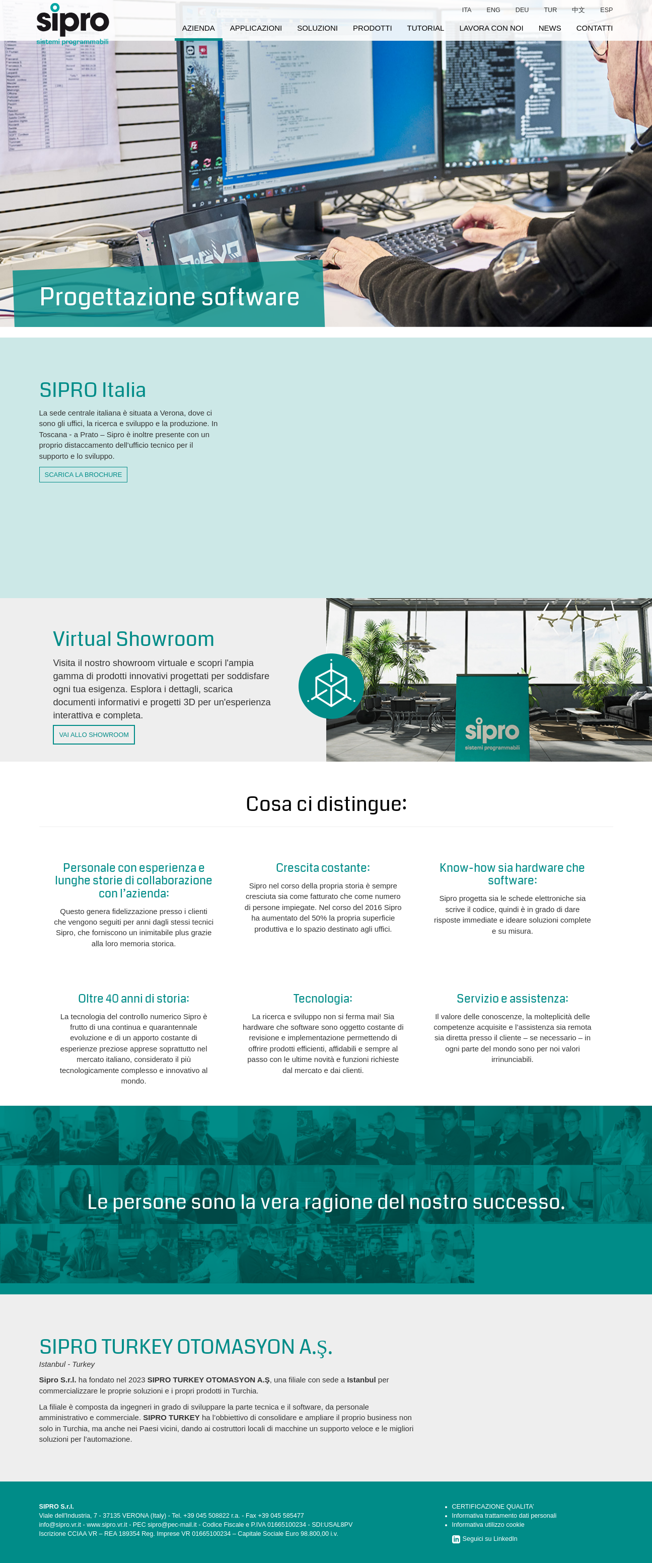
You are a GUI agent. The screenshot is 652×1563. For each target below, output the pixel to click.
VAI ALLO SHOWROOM (93, 734)
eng (493, 10)
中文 (578, 10)
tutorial (426, 28)
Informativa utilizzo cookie (488, 1524)
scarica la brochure (83, 474)
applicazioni (256, 28)
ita (467, 10)
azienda (198, 28)
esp (606, 10)
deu (522, 10)
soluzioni (317, 28)
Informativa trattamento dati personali (504, 1515)
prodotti (372, 28)
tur (550, 10)
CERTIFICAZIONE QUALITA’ (493, 1506)
